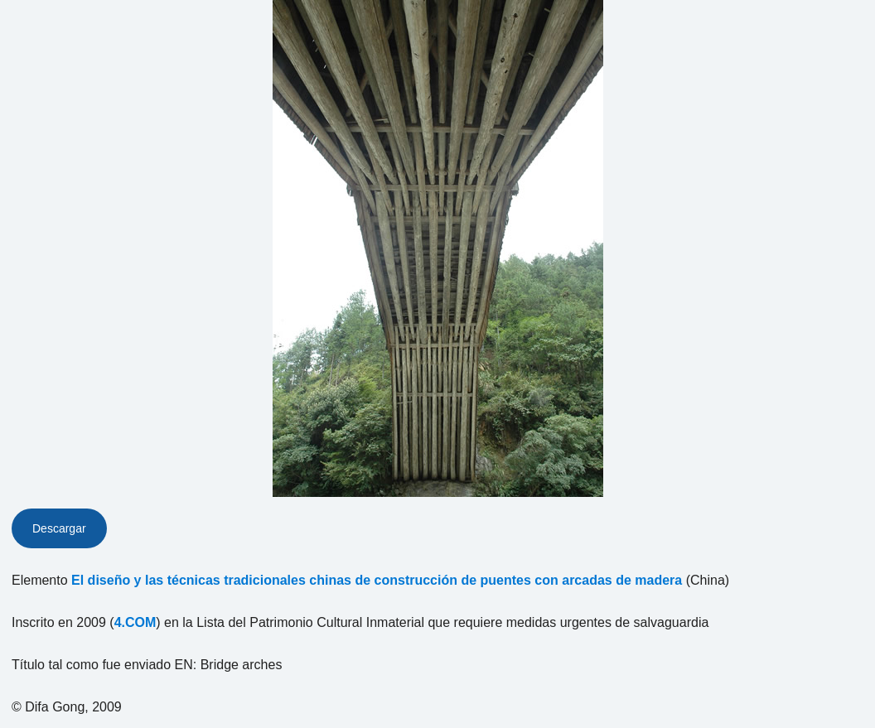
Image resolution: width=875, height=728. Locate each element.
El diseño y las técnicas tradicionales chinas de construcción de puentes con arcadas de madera (376, 580)
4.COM (135, 622)
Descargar (59, 528)
